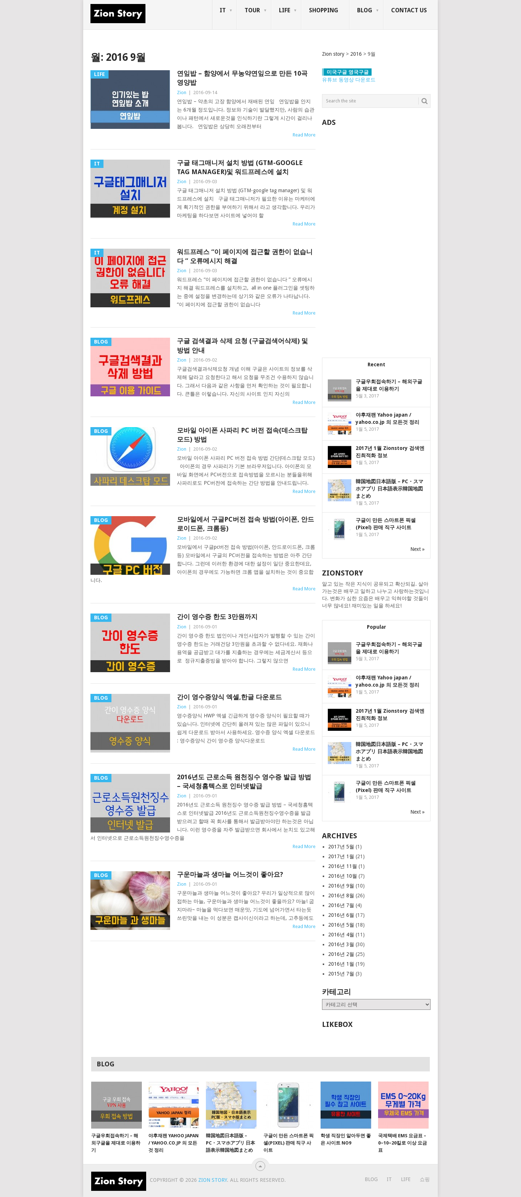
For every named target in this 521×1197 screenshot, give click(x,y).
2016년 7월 (341, 905)
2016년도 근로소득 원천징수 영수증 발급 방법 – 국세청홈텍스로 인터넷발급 (244, 781)
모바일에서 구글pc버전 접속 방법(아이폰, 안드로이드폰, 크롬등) (245, 523)
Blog (364, 10)
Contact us (409, 10)
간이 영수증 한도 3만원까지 (217, 616)
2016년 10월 (342, 876)
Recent (376, 364)
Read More (304, 135)
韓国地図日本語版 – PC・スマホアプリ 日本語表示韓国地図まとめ (389, 489)
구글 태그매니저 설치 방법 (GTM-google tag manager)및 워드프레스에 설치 (240, 167)
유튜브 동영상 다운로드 (349, 80)
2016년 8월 (341, 895)
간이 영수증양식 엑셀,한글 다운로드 (229, 697)
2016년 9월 (341, 886)
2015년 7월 (341, 974)
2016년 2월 (341, 954)
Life (284, 10)
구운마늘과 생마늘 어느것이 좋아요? (230, 874)
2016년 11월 (342, 866)
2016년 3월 (341, 944)
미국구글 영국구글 (348, 72)
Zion (181, 92)
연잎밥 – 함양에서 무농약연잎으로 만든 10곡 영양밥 (242, 77)
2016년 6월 (341, 915)
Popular (376, 627)
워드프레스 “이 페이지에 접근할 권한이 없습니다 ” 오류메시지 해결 (245, 256)
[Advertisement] (376, 238)
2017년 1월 (341, 856)
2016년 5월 (341, 925)
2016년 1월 (341, 964)
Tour (252, 10)
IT (223, 10)
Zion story (212, 1180)
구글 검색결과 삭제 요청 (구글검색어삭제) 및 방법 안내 (242, 345)
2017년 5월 (341, 847)
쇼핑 (425, 1179)
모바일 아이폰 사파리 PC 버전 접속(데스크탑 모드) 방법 (242, 434)
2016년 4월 (341, 934)
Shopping (323, 10)
